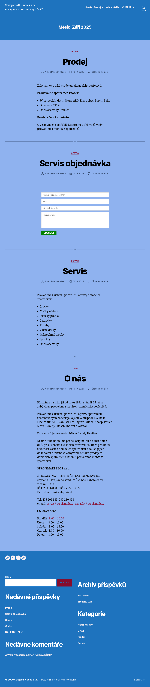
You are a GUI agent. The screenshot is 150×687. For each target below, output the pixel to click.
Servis (88, 7)
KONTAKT (126, 7)
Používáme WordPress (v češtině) (59, 679)
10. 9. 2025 (78, 72)
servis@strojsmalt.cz (60, 504)
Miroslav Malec (58, 72)
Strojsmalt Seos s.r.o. (20, 5)
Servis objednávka (75, 163)
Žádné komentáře (100, 72)
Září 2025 (83, 595)
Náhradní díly (112, 7)
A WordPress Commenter (19, 655)
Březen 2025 (85, 601)
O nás (75, 368)
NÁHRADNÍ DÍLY (13, 632)
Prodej (97, 7)
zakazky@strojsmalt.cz (89, 504)
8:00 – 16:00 (55, 518)
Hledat (8, 577)
